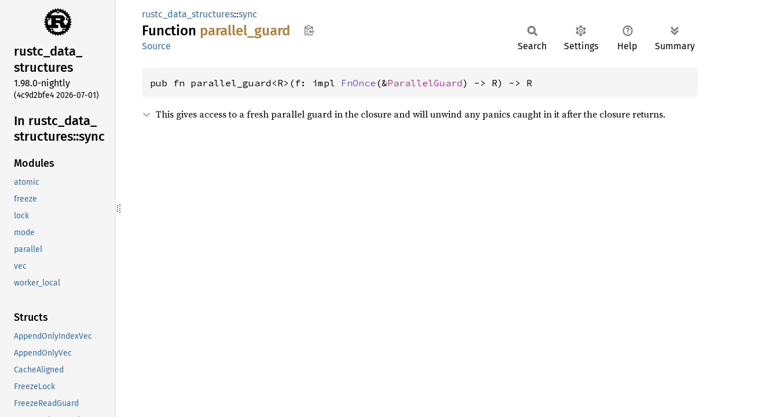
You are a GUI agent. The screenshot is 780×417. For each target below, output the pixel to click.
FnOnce (358, 83)
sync (248, 14)
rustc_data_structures (188, 14)
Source (156, 46)
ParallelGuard (425, 83)
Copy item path (308, 30)
